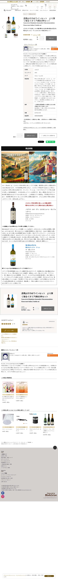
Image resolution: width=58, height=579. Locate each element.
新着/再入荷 (18, 10)
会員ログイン (4, 464)
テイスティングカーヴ (6, 474)
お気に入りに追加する (47, 135)
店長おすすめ (25, 10)
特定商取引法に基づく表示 (7, 476)
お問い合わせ (4, 479)
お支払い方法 (4, 454)
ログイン (38, 7)
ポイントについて (5, 457)
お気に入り (42, 7)
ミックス (41, 75)
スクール (50, 6)
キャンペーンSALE (34, 10)
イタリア (37, 69)
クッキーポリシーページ (21, 575)
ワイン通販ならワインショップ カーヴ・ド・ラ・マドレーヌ (6, 5)
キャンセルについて (5, 459)
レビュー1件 (36, 35)
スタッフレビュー (44, 10)
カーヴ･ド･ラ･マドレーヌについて (8, 472)
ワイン (36, 75)
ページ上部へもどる (55, 446)
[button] (3, 27)
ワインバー (54, 6)
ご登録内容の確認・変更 (6, 462)
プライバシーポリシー (6, 477)
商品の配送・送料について (7, 455)
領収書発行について (5, 460)
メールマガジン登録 (5, 465)
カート (46, 7)
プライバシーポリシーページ (9, 575)
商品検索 (29, 440)
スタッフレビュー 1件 (30, 44)
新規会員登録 (53, 10)
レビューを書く (10, 329)
